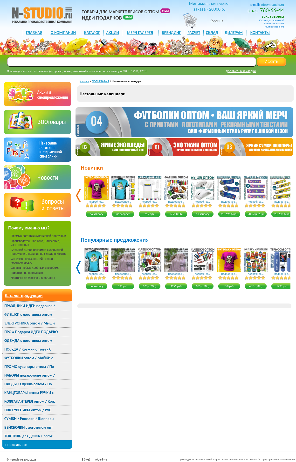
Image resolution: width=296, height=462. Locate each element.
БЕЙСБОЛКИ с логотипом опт (28, 427)
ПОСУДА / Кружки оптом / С (27, 349)
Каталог (84, 81)
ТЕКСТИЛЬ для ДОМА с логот (28, 436)
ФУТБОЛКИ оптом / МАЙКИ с (28, 358)
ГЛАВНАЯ (34, 32)
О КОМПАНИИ (63, 32)
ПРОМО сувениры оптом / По (29, 366)
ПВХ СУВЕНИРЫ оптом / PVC (27, 410)
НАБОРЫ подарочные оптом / (29, 375)
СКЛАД (212, 32)
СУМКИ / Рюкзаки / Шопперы (29, 418)
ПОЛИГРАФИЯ (100, 81)
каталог (92, 32)
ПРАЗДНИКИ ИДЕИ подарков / (29, 305)
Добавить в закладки (241, 71)
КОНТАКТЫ (260, 32)
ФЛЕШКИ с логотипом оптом (28, 314)
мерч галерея (140, 32)
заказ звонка (273, 16)
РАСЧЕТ (193, 32)
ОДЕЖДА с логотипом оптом (28, 340)
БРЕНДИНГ (171, 32)
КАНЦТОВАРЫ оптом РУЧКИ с (29, 392)
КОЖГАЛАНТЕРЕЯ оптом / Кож (29, 401)
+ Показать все (16, 444)
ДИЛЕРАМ (234, 32)
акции (112, 32)
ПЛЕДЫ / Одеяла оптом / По (28, 384)
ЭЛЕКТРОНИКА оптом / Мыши (29, 323)
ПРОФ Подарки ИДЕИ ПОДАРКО (31, 332)
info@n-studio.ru (272, 5)
